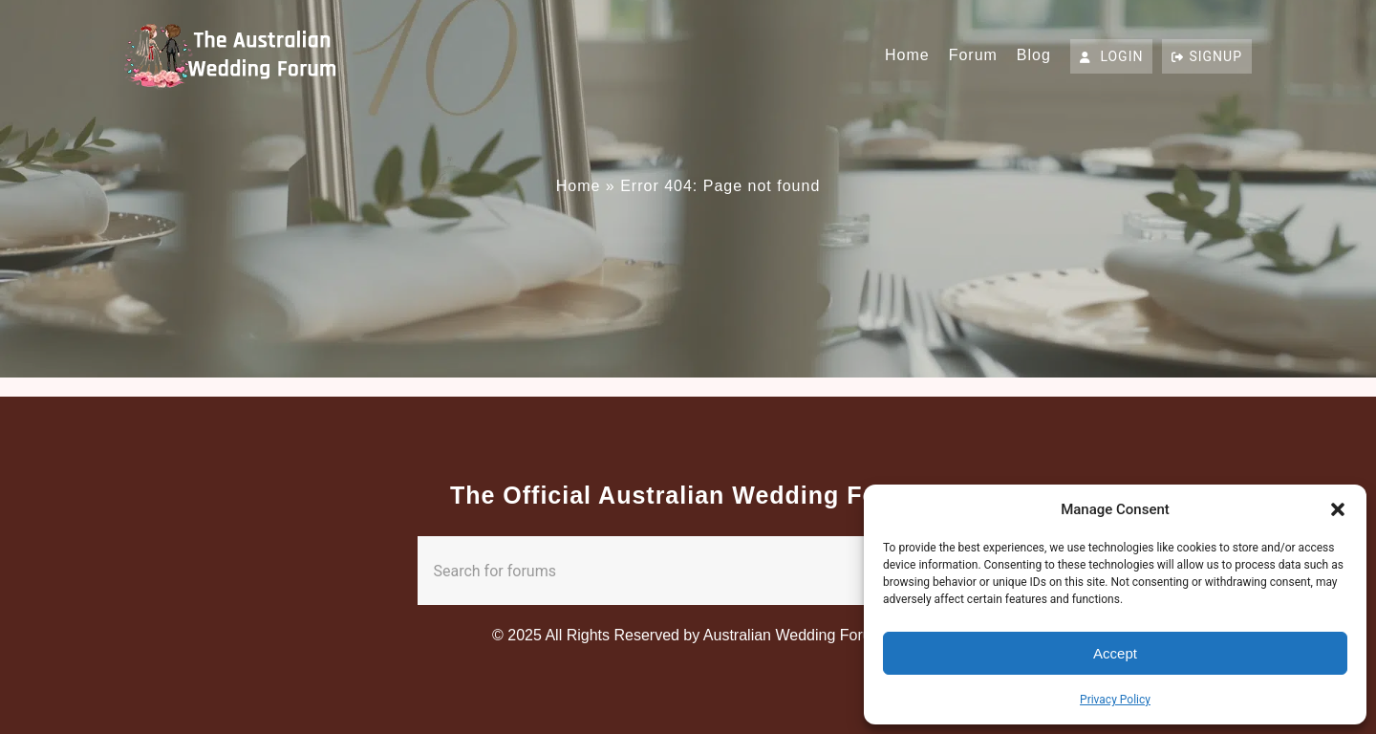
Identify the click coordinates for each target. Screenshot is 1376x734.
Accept (1115, 653)
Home (907, 55)
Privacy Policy (1115, 699)
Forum (973, 55)
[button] (1337, 509)
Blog (1034, 55)
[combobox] (650, 570)
